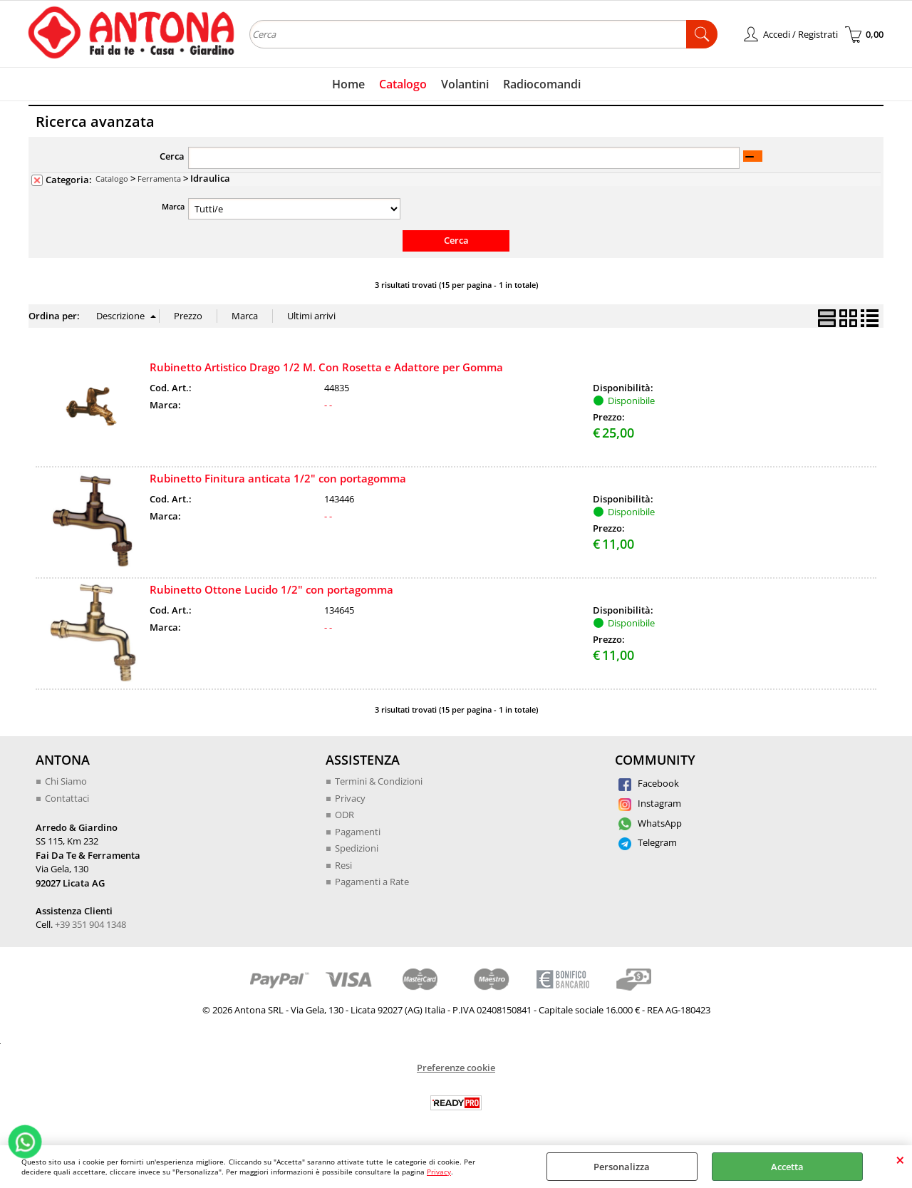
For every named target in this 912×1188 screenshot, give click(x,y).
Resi (343, 865)
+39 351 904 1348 (90, 924)
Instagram (649, 803)
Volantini (465, 84)
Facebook (648, 783)
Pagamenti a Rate (372, 881)
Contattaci (67, 798)
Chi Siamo (66, 781)
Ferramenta (159, 178)
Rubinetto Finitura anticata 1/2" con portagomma (278, 478)
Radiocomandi (542, 84)
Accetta (787, 1166)
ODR (344, 814)
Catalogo (403, 84)
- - (328, 404)
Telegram (647, 842)
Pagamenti (357, 831)
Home (348, 84)
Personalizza (622, 1166)
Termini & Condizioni (379, 781)
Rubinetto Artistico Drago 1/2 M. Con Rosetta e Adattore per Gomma (326, 367)
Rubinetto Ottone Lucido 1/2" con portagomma (271, 589)
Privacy (439, 1172)
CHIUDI (900, 1159)
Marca (173, 206)
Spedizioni (356, 848)
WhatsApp (650, 823)
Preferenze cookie (456, 1067)
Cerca (172, 156)
